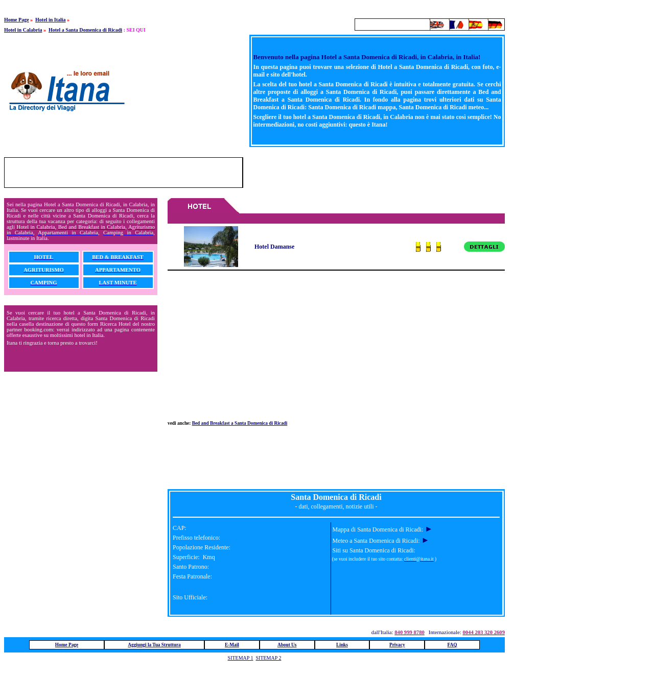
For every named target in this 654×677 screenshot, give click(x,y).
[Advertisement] (385, 172)
